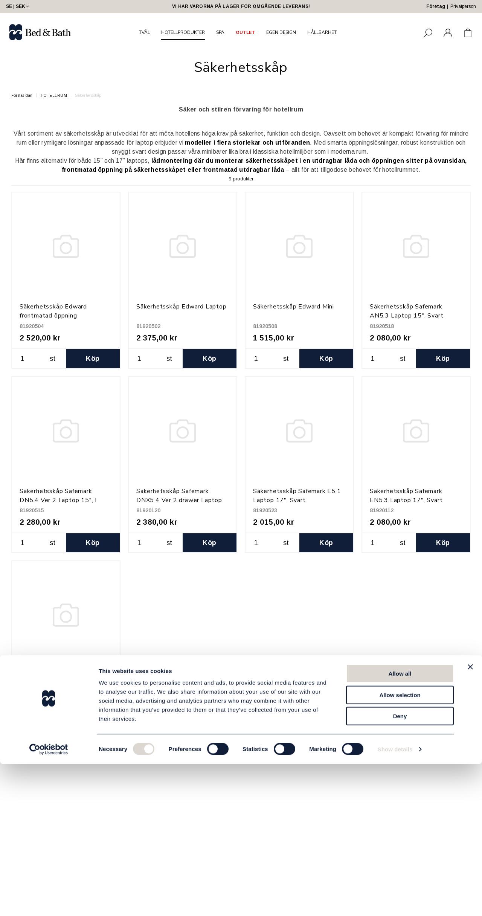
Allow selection (399, 847)
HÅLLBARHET (322, 32)
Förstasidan (22, 95)
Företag (435, 6)
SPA (220, 32)
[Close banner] (470, 818)
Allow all (400, 825)
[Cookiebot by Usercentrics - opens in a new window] (49, 901)
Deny (400, 868)
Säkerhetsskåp (88, 95)
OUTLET (245, 32)
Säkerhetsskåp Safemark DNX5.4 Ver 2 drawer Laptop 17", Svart (179, 500)
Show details (395, 901)
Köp (92, 358)
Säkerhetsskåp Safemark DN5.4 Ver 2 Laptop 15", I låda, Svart (58, 500)
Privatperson (463, 6)
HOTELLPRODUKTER (183, 32)
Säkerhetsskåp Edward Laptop (181, 306)
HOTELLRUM (54, 95)
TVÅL (144, 32)
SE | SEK (18, 6)
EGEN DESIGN (281, 32)
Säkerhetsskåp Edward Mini (293, 306)
